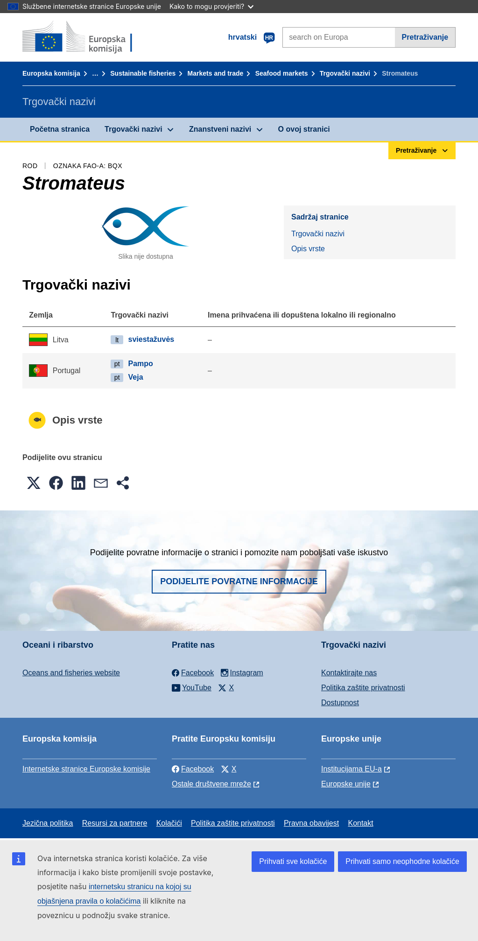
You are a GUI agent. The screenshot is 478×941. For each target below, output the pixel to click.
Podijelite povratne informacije (239, 581)
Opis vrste (308, 249)
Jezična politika (47, 823)
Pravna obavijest (311, 823)
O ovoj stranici (304, 129)
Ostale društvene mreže (211, 784)
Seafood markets (281, 73)
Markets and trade (216, 73)
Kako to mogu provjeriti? (211, 6)
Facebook (193, 769)
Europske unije (346, 784)
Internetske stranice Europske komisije (86, 769)
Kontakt (360, 823)
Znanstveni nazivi (220, 129)
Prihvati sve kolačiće (293, 861)
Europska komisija (51, 73)
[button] (33, 483)
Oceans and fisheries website (71, 673)
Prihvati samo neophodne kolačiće (402, 861)
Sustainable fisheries (143, 73)
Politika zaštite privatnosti (363, 688)
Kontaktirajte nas (349, 673)
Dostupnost (340, 703)
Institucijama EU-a (351, 769)
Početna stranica (60, 129)
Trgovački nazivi (345, 73)
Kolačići (169, 823)
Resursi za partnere (115, 823)
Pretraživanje (425, 37)
